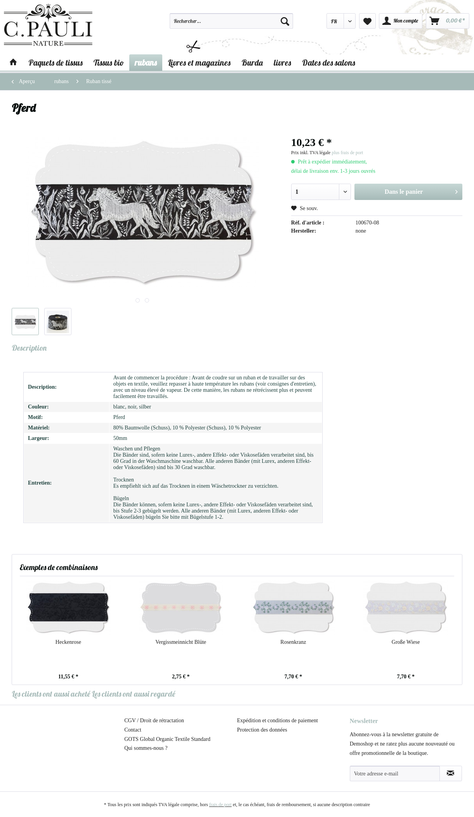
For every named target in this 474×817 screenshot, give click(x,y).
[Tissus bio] (108, 62)
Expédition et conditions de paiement (277, 720)
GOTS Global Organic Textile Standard (167, 739)
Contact (132, 730)
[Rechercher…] (231, 21)
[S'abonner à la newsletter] (450, 773)
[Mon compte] (400, 21)
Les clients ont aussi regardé (133, 694)
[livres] (282, 62)
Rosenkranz (293, 642)
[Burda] (252, 62)
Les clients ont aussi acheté (51, 694)
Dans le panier (421, 190)
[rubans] (145, 62)
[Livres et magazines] (199, 62)
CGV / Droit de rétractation (154, 720)
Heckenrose (68, 642)
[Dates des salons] (329, 62)
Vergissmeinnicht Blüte (180, 642)
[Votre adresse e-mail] (395, 773)
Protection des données (262, 730)
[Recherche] (285, 21)
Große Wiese (406, 642)
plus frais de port (347, 152)
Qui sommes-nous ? (145, 748)
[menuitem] (231, 24)
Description (29, 348)
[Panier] (447, 21)
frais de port (220, 804)
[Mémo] (367, 21)
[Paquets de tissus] (55, 62)
